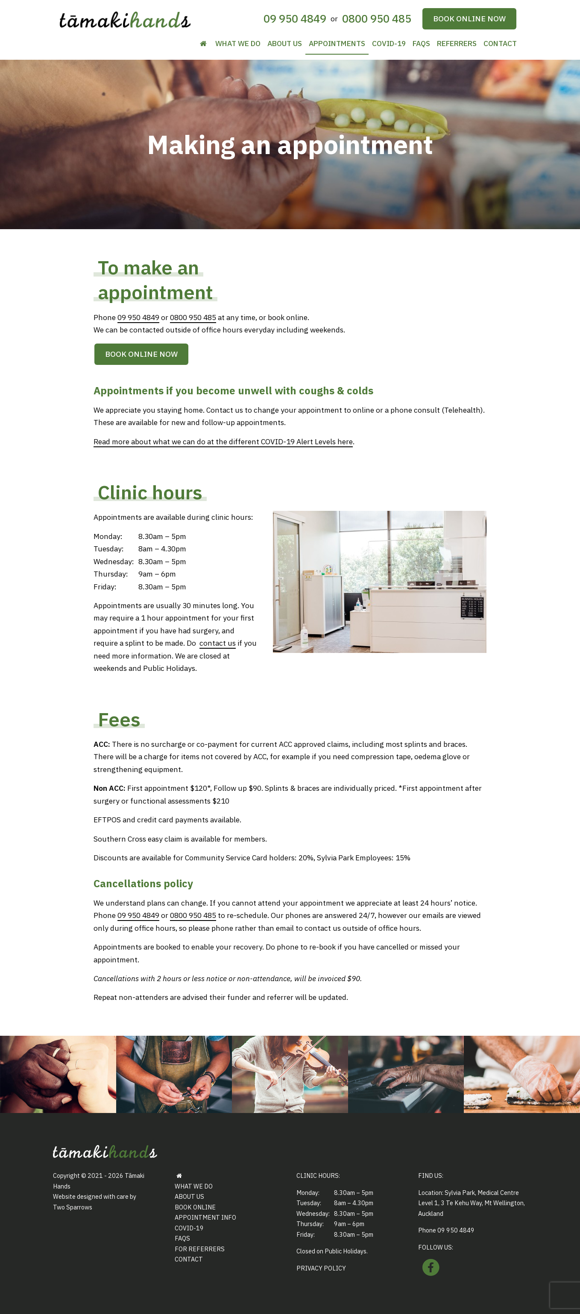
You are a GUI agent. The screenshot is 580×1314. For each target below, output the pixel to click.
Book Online (195, 1207)
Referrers (457, 43)
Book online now (469, 18)
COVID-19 (389, 43)
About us (284, 43)
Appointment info (205, 1217)
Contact (500, 43)
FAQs (421, 43)
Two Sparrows (72, 1207)
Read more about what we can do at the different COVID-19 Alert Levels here (223, 441)
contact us (217, 643)
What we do (238, 43)
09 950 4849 (295, 19)
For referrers (200, 1249)
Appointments (337, 43)
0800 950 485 (376, 19)
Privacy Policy (321, 1268)
